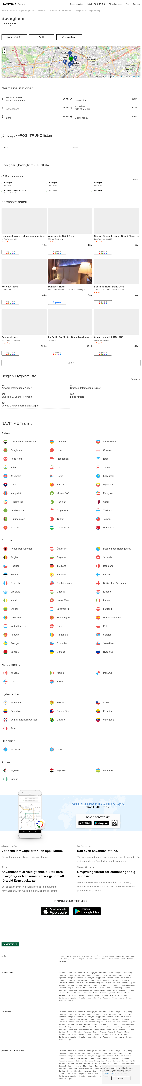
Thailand (71, 980)
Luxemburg (118, 988)
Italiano (104, 959)
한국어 (93, 956)
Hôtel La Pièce (10, 286)
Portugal (122, 990)
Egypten (129, 998)
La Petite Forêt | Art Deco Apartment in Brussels (75, 337)
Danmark (71, 985)
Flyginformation (115, 4)
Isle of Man (94, 988)
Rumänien (131, 990)
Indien (77, 975)
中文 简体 (85, 956)
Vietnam (106, 980)
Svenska (130, 959)
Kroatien (78, 988)
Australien (106, 998)
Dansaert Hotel (56, 286)
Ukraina (103, 993)
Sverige (69, 993)
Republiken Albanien (66, 983)
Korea (104, 975)
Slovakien (87, 993)
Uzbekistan (115, 980)
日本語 (61, 956)
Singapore (62, 980)
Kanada (119, 993)
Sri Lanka (127, 975)
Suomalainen (114, 959)
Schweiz (125, 983)
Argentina (82, 995)
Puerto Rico (114, 995)
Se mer (136, 179)
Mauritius (62, 1000)
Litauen (109, 988)
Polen (115, 990)
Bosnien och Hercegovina (94, 983)
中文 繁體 (76, 956)
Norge (109, 990)
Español (97, 959)
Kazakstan (113, 975)
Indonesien (63, 975)
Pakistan (110, 978)
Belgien (108, 983)
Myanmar (62, 978)
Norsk (123, 959)
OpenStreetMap (118, 77)
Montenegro (72, 990)
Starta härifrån (14, 37)
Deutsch (89, 959)
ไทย (99, 956)
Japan (89, 975)
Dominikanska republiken (68, 998)
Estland (79, 985)
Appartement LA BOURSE (108, 337)
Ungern (70, 988)
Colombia (104, 995)
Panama (62, 995)
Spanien (87, 985)
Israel (71, 975)
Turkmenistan (82, 980)
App (127, 4)
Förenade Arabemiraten (67, 973)
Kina (111, 973)
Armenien (81, 973)
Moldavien (62, 990)
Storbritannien (113, 985)
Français (81, 959)
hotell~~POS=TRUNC (96, 4)
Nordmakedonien (85, 990)
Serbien (62, 993)
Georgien (118, 973)
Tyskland (62, 985)
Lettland (127, 988)
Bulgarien (116, 983)
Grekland (62, 988)
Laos (120, 975)
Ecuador (124, 995)
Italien (102, 988)
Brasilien (82, 998)
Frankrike (102, 985)
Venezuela (92, 998)
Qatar (117, 978)
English (68, 956)
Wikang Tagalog (70, 959)
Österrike (79, 983)
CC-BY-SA (136, 77)
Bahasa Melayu (108, 956)
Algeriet (121, 998)
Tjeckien (133, 983)
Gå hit (42, 37)
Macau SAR (81, 978)
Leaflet (107, 77)
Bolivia (90, 995)
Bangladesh (103, 973)
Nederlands (63, 961)
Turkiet (91, 980)
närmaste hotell (69, 37)
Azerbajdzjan (92, 973)
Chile (97, 995)
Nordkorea (125, 980)
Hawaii (74, 995)
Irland (85, 988)
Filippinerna (100, 978)
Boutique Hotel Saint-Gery (109, 286)
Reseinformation (76, 4)
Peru (99, 998)
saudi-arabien (126, 978)
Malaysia (91, 978)
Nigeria (70, 1000)
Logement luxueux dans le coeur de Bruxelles (28, 236)
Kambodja (96, 975)
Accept (121, 1078)
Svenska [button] (136, 4)
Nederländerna (99, 990)
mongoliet (71, 978)
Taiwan (98, 980)
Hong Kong (127, 973)
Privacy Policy (110, 1073)
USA (68, 995)
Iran (83, 975)
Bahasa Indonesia (122, 956)
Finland (94, 985)
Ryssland (111, 993)
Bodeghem (13, 18)
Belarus (95, 993)
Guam (114, 998)
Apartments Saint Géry (61, 236)
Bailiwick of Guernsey (128, 985)
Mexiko (127, 993)
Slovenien (78, 993)
